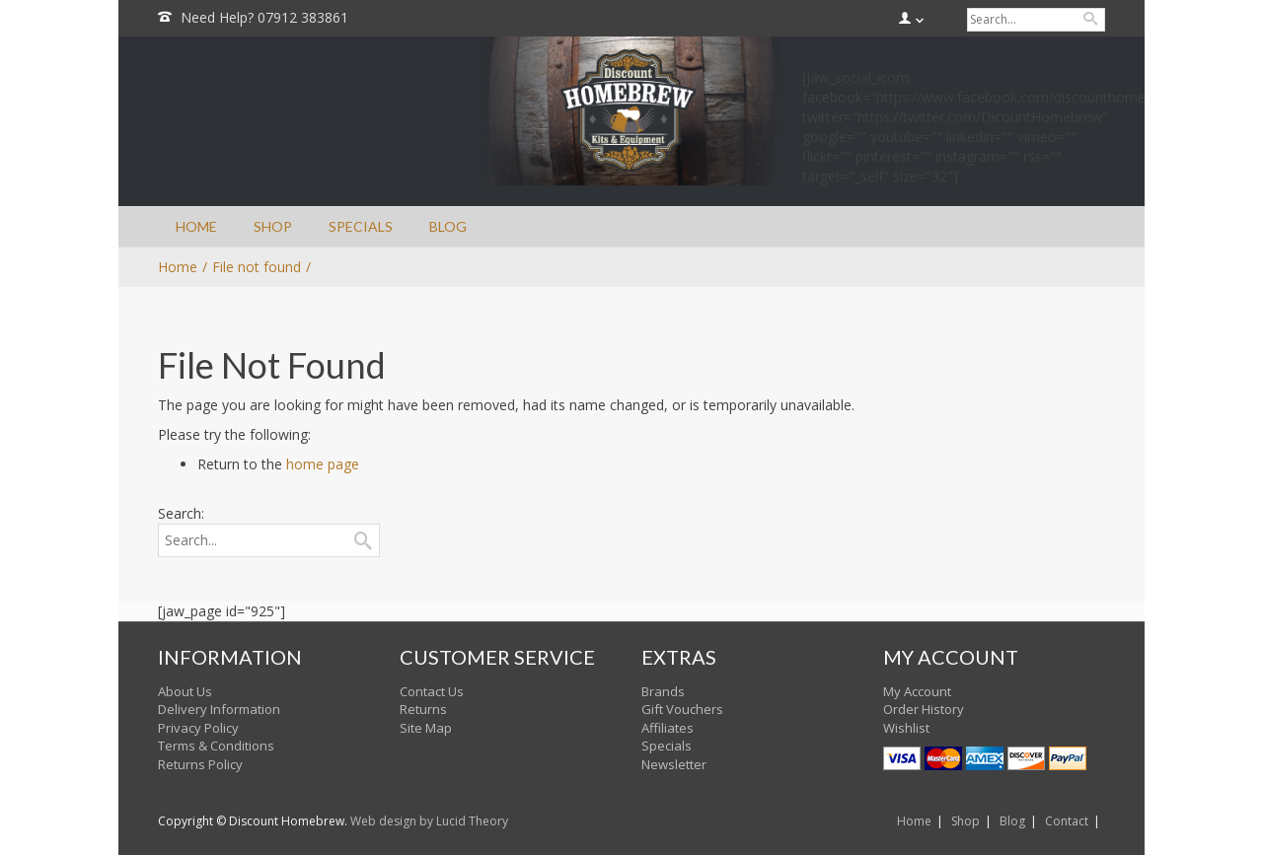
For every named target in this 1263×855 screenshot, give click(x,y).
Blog (1012, 821)
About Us (185, 691)
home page (322, 464)
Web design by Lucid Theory (429, 821)
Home (914, 821)
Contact (1066, 821)
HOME (196, 226)
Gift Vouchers (682, 709)
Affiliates (667, 728)
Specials (666, 745)
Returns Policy (200, 764)
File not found (256, 266)
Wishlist (906, 728)
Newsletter (673, 764)
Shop (965, 821)
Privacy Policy (198, 728)
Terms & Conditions (216, 745)
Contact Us (432, 691)
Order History (923, 709)
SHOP (273, 226)
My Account (917, 691)
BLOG (448, 226)
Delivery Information (219, 709)
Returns (423, 709)
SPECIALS (361, 226)
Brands (663, 691)
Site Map (426, 728)
